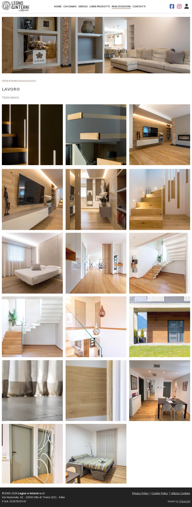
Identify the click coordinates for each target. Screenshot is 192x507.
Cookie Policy (160, 493)
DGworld (184, 501)
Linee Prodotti (99, 6)
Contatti (139, 6)
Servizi (83, 6)
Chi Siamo (69, 6)
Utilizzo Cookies (180, 493)
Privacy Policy (140, 493)
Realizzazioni (121, 6)
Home (58, 6)
